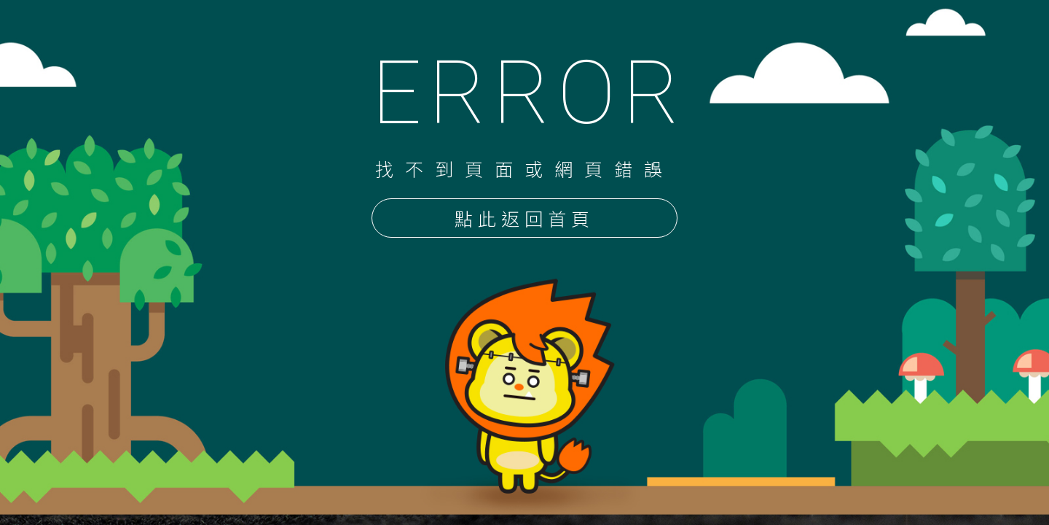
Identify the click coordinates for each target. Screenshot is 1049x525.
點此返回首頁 (524, 219)
